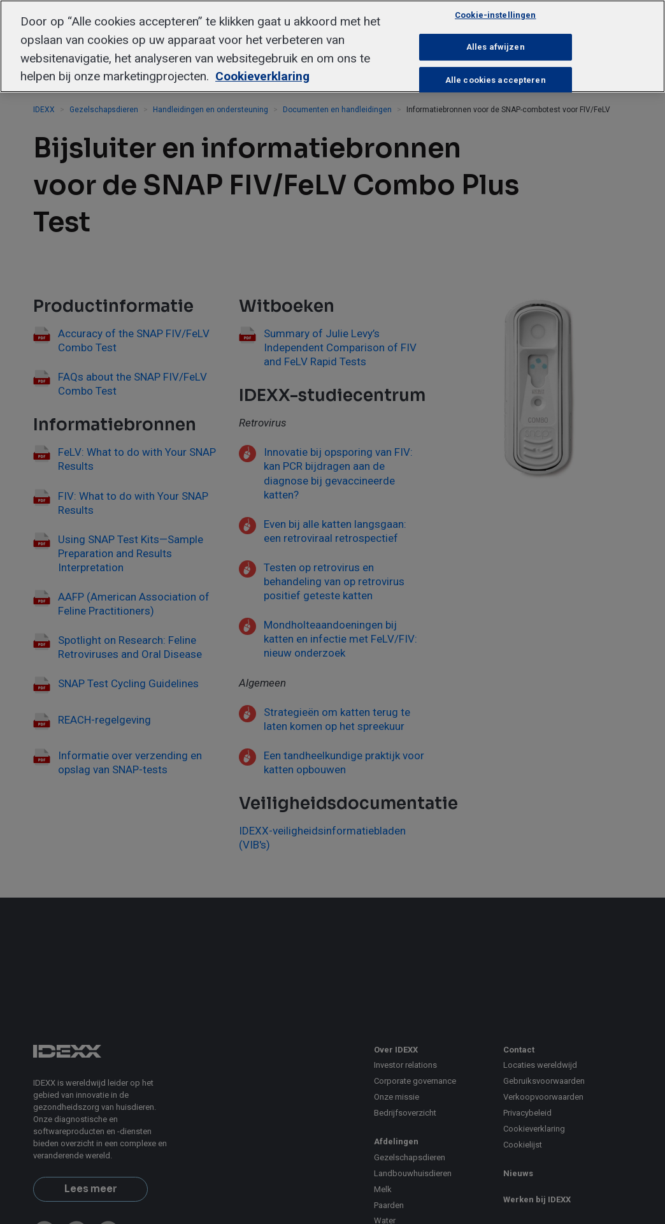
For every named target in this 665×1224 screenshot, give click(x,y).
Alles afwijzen (495, 47)
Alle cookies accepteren (495, 80)
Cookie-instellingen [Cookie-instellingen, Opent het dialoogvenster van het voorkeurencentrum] (495, 15)
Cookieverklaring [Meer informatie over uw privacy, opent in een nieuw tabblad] (262, 76)
